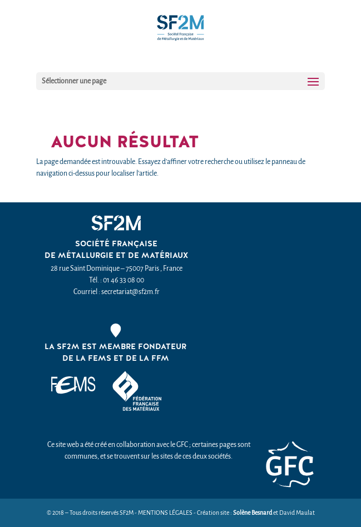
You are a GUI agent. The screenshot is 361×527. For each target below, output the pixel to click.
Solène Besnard (252, 513)
